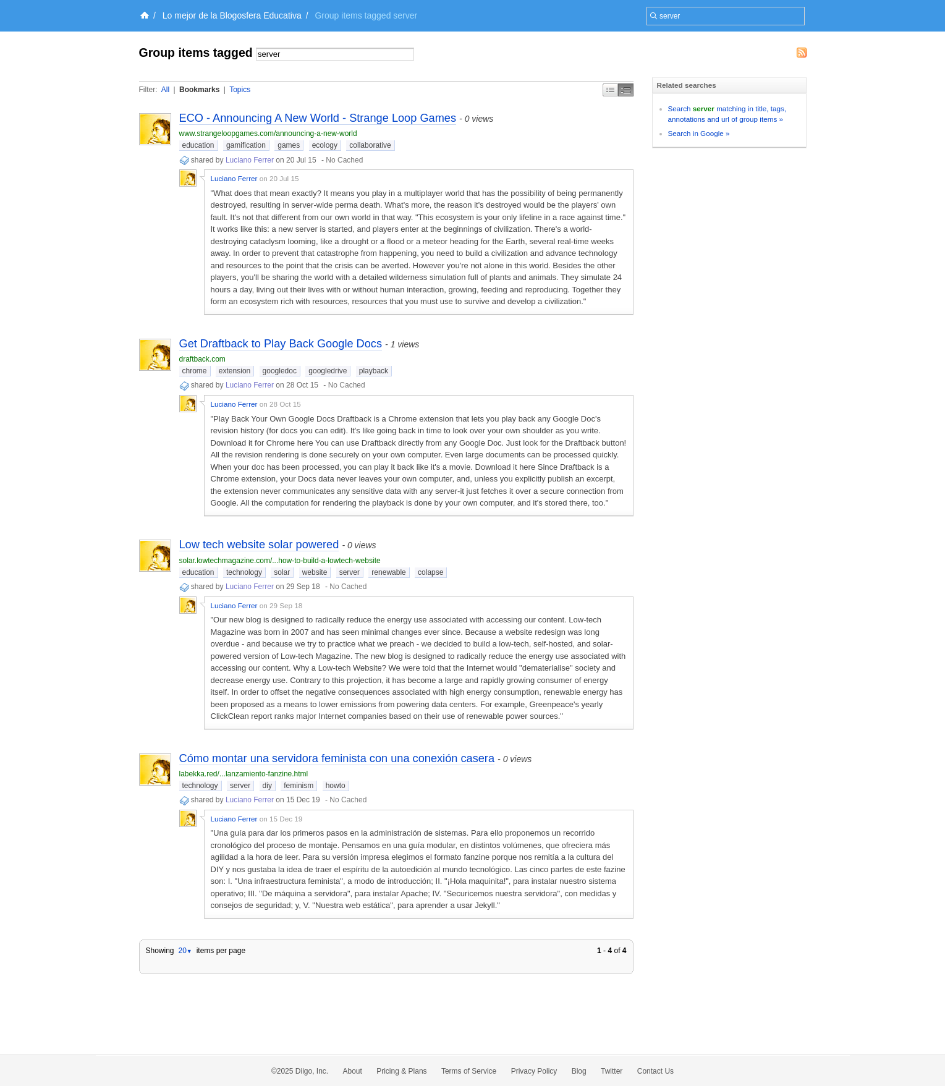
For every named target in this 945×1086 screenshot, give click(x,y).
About (352, 1071)
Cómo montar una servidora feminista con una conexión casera (337, 758)
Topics (239, 89)
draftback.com (202, 359)
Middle (626, 89)
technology (244, 572)
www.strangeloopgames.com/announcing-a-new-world (268, 133)
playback (373, 371)
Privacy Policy (534, 1071)
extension (234, 371)
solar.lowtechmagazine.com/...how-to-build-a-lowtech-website (280, 560)
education (198, 145)
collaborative (370, 145)
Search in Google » (699, 133)
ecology (324, 145)
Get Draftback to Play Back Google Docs (281, 343)
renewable (388, 572)
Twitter (611, 1071)
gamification (246, 145)
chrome (194, 371)
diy (267, 785)
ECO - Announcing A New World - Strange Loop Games (318, 118)
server (349, 572)
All (165, 89)
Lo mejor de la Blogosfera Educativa (232, 15)
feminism (298, 785)
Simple (610, 89)
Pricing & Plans (401, 1071)
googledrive (327, 371)
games (289, 145)
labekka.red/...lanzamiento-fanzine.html (243, 774)
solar (282, 572)
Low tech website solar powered (259, 544)
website (315, 572)
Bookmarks (199, 89)
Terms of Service (468, 1071)
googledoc (280, 371)
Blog (579, 1071)
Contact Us (655, 1071)
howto (335, 785)
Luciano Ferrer (250, 160)
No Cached (344, 160)
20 (185, 950)
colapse (430, 572)
